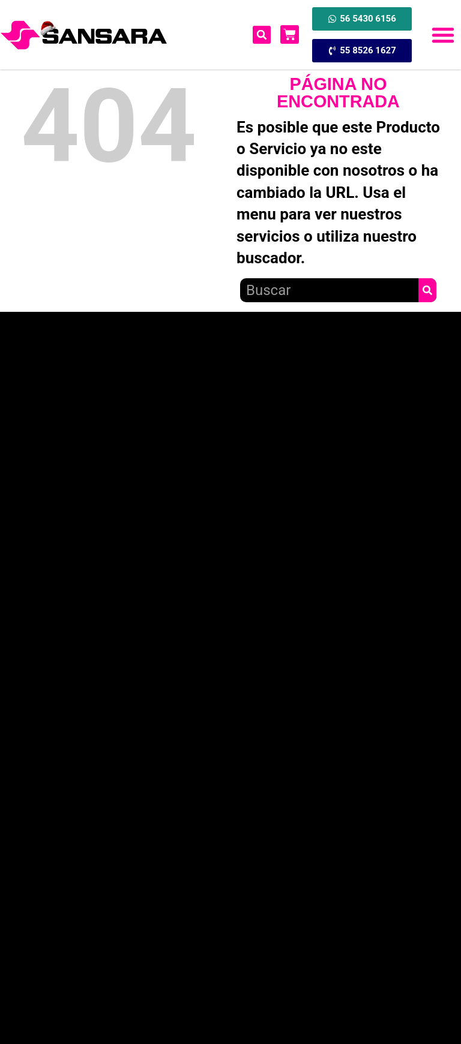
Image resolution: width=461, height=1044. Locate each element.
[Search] (427, 290)
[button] (443, 35)
